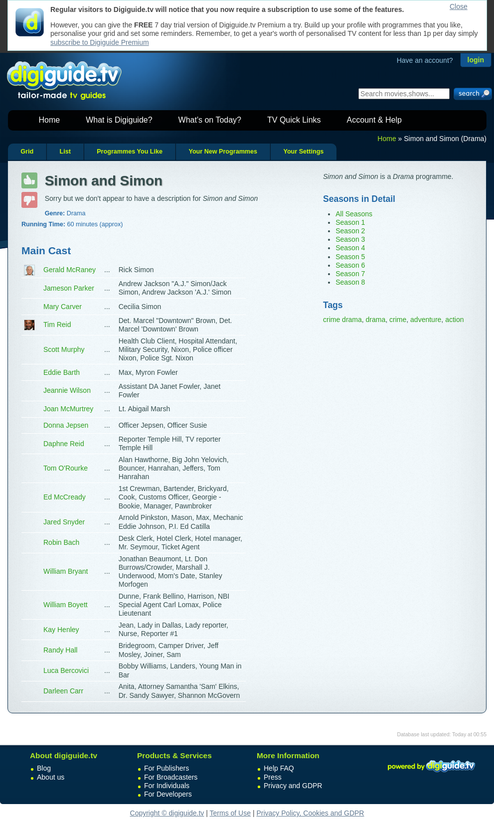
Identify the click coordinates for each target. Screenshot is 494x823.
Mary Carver (62, 307)
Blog (44, 768)
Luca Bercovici (66, 670)
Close (459, 6)
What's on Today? (209, 120)
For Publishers (166, 768)
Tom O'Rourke (65, 468)
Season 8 (350, 282)
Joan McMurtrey (68, 409)
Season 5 (350, 257)
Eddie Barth (61, 372)
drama (376, 320)
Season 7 (350, 274)
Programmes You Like (130, 151)
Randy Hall (60, 650)
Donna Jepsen (65, 425)
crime (397, 320)
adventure (425, 320)
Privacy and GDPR (293, 786)
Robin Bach (61, 542)
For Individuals (166, 786)
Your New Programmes (222, 151)
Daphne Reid (63, 444)
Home (49, 120)
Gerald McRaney (69, 270)
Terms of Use (230, 813)
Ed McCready (64, 497)
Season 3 (350, 239)
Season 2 (350, 231)
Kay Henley (61, 630)
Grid (26, 151)
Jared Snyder (64, 522)
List (64, 151)
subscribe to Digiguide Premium (99, 42)
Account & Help (374, 120)
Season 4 (350, 248)
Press (273, 777)
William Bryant (65, 571)
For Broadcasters (170, 777)
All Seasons (353, 214)
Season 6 (350, 265)
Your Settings (303, 151)
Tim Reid (57, 325)
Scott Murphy (63, 349)
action (454, 320)
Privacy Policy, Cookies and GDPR (310, 813)
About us (50, 777)
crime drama (342, 320)
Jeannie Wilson (67, 390)
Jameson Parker (68, 288)
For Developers (168, 794)
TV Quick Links (294, 120)
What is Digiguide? (119, 120)
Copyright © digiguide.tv (167, 813)
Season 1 (350, 222)
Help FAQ (279, 768)
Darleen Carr (63, 691)
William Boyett (65, 605)
